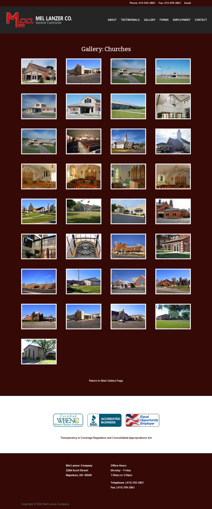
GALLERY (149, 20)
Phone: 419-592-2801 (143, 3)
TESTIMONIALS (130, 20)
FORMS (164, 20)
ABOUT (112, 20)
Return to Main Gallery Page (106, 380)
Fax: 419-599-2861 (170, 3)
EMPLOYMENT (181, 20)
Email (187, 3)
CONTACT (201, 20)
